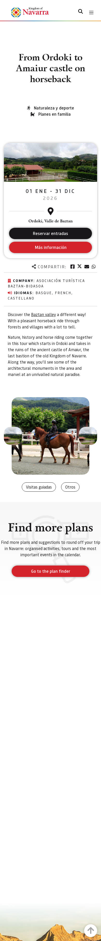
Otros (70, 487)
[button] (13, 436)
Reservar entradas (50, 233)
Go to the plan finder (50, 571)
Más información (51, 247)
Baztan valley (43, 314)
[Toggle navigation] (91, 12)
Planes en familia (54, 114)
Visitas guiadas (39, 487)
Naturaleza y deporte (54, 108)
